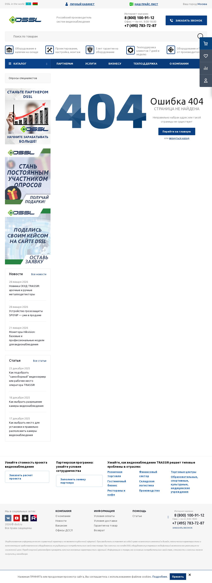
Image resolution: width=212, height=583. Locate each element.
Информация (104, 511)
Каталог (19, 63)
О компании (179, 63)
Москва (202, 3)
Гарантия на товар (106, 525)
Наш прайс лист (146, 4)
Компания (63, 511)
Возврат (99, 530)
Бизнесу (114, 63)
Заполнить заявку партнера (73, 481)
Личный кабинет (82, 4)
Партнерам (65, 63)
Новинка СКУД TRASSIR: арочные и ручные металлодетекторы (24, 290)
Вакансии (61, 525)
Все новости (38, 274)
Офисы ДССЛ (64, 530)
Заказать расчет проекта (21, 477)
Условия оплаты (104, 515)
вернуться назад (179, 138)
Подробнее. (160, 576)
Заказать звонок (189, 20)
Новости (60, 520)
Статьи (137, 515)
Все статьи (39, 360)
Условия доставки (105, 520)
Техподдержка (145, 63)
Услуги (90, 63)
